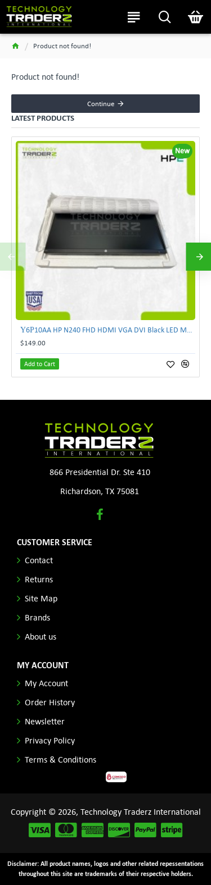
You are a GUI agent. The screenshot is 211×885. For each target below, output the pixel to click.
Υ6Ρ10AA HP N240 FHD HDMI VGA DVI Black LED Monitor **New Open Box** (107, 329)
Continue (100, 103)
